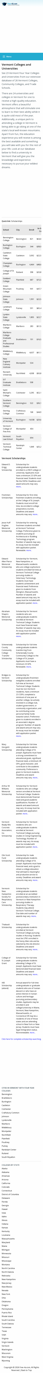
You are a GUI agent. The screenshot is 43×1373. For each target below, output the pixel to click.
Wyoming (6, 1360)
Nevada (5, 1290)
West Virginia (7, 1357)
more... (19, 486)
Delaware (6, 1198)
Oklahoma (6, 1301)
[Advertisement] (21, 30)
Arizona (5, 1179)
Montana (6, 1264)
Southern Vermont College (7, 403)
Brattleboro (7, 1098)
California (6, 1183)
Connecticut (7, 1190)
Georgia (5, 1205)
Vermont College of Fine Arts (7, 429)
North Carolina (8, 1268)
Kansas (5, 1227)
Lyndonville (6, 1120)
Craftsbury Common (10, 1112)
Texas (4, 1331)
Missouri (5, 1257)
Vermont (5, 1346)
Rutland (5, 1153)
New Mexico (7, 1286)
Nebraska (6, 1275)
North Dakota (8, 1272)
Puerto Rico (7, 1312)
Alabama (5, 1172)
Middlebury (6, 1127)
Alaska (4, 1168)
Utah (4, 1335)
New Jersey (6, 1283)
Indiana (5, 1224)
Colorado (6, 1187)
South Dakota (8, 1323)
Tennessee (6, 1327)
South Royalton (8, 1157)
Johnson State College (6, 299)
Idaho (4, 1216)
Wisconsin (6, 1353)
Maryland (6, 1242)
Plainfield (6, 1138)
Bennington (7, 1094)
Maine (4, 1246)
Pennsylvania (7, 1309)
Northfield (6, 1135)
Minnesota (6, 1253)
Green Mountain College (7, 289)
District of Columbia (10, 1194)
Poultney (5, 1142)
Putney (5, 1146)
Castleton (6, 1105)
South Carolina (8, 1320)
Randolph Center (9, 1149)
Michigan (6, 1250)
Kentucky (6, 1231)
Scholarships (16, 221)
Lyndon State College (6, 317)
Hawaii (4, 1209)
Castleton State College (7, 256)
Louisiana (6, 1235)
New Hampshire (9, 1279)
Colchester (6, 1109)
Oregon (5, 1305)
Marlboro (6, 1124)
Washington (7, 1349)
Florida (5, 1201)
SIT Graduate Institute (7, 382)
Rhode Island (7, 1316)
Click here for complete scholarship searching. (21, 1039)
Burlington (6, 1101)
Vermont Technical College (7, 447)
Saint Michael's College (7, 393)
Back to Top (26, 1370)
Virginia (5, 1338)
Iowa (4, 1213)
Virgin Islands (7, 1342)
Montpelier (6, 1131)
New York (6, 1294)
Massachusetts (8, 1238)
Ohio (4, 1298)
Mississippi (6, 1261)
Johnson (5, 1116)
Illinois (4, 1220)
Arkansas (6, 1176)
